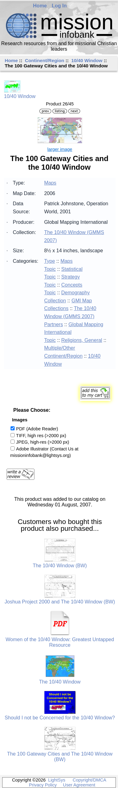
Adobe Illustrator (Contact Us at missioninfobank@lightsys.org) (44, 452)
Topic (50, 269)
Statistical (71, 269)
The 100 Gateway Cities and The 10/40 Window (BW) (59, 756)
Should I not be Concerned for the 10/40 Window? (60, 717)
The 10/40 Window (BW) (60, 565)
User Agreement (79, 784)
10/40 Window (86, 60)
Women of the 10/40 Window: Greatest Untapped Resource (60, 642)
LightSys (56, 780)
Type (49, 261)
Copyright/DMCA (89, 780)
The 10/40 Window (59, 681)
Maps (50, 182)
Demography (75, 292)
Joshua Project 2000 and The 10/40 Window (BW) (60, 601)
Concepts (71, 285)
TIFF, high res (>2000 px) (41, 435)
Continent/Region (44, 60)
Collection (55, 300)
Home (40, 5)
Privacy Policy (43, 784)
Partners (53, 324)
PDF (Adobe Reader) (37, 428)
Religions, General (81, 340)
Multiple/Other (59, 348)
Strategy (70, 276)
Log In (59, 5)
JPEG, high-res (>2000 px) (42, 442)
